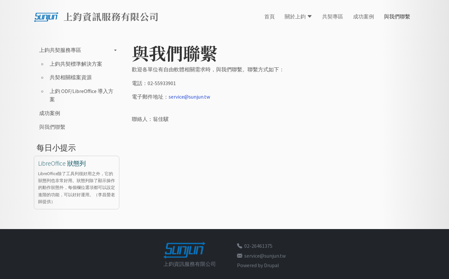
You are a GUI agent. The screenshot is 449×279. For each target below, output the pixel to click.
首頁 (269, 16)
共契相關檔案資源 (71, 77)
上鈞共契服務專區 (60, 50)
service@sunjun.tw (189, 96)
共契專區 (332, 16)
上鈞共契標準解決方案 (76, 63)
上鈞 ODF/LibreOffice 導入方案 (81, 95)
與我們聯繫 (397, 16)
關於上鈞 (298, 16)
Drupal (271, 265)
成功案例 (363, 16)
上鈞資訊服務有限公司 (111, 16)
